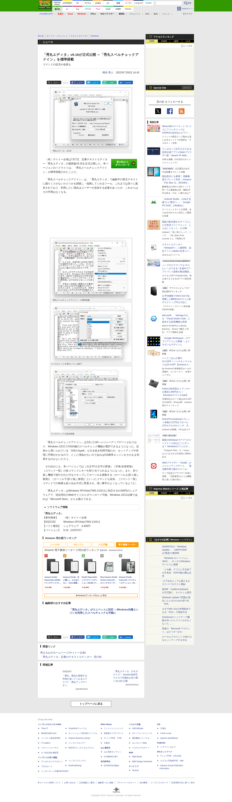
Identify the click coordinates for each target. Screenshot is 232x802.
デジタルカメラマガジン (51, 761)
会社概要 (143, 783)
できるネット (47, 766)
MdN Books (137, 757)
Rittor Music (106, 724)
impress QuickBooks (169, 738)
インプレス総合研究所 (50, 738)
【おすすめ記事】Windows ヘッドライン (173, 540)
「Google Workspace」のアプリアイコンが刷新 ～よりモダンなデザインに (176, 341)
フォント (166, 14)
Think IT (44, 728)
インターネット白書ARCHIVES (54, 771)
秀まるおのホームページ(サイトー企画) (63, 652)
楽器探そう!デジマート (114, 733)
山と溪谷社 (105, 748)
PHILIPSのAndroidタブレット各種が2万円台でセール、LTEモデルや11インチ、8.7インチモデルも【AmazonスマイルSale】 (176, 425)
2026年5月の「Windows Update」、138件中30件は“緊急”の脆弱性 (174, 549)
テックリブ (134, 766)
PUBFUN (161, 743)
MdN (131, 752)
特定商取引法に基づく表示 (183, 783)
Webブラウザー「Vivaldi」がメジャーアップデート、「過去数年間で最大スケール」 (176, 465)
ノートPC (55, 544)
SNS (147, 14)
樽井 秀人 (107, 72)
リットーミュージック (113, 728)
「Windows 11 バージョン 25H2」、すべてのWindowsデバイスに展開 (176, 561)
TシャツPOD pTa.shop (170, 756)
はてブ (95, 83)
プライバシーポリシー (126, 783)
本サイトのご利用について (49, 783)
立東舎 (107, 743)
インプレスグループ (159, 783)
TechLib (135, 770)
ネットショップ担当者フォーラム (82, 733)
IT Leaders (45, 743)
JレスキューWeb (139, 743)
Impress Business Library (79, 738)
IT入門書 (103, 544)
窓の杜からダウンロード (125, 163)
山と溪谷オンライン (112, 752)
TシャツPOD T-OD (113, 738)
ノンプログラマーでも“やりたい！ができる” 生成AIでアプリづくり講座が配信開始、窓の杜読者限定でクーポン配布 (176, 271)
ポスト (56, 83)
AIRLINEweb (137, 728)
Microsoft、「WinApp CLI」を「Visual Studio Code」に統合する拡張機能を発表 (176, 318)
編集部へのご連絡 (105, 783)
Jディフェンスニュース (142, 733)
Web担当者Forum (48, 733)
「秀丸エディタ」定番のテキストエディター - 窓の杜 (71, 656)
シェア (79, 83)
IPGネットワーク (164, 752)
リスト (65, 83)
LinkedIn (128, 83)
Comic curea (165, 733)
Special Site (160, 87)
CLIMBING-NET (111, 757)
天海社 (163, 728)
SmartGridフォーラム (77, 728)
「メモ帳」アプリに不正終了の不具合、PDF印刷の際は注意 (176, 572)
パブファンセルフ (168, 747)
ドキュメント (135, 14)
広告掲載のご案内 (87, 783)
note (111, 83)
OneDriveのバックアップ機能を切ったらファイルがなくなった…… (176, 620)
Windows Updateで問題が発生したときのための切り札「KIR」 (176, 600)
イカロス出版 (134, 724)
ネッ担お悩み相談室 (49, 752)
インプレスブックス (77, 761)
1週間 (176, 41)
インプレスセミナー (77, 743)
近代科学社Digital (111, 765)
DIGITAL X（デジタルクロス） (81, 748)
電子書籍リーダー (127, 544)
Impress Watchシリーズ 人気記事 (171, 488)
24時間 (164, 41)
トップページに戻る (91, 703)
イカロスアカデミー (141, 748)
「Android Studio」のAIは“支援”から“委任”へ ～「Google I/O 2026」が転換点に (176, 202)
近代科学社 (105, 761)
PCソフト (79, 544)
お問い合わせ (70, 783)
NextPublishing (74, 765)
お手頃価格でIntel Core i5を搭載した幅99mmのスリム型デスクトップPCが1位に (176, 299)
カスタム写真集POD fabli (172, 761)
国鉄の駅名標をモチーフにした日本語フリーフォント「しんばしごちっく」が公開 (176, 224)
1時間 (151, 41)
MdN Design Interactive (142, 761)
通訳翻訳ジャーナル (141, 738)
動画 (156, 14)
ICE (158, 724)
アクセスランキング (164, 37)
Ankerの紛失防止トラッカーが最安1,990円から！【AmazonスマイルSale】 (176, 391)
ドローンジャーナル (49, 748)
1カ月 (188, 41)
